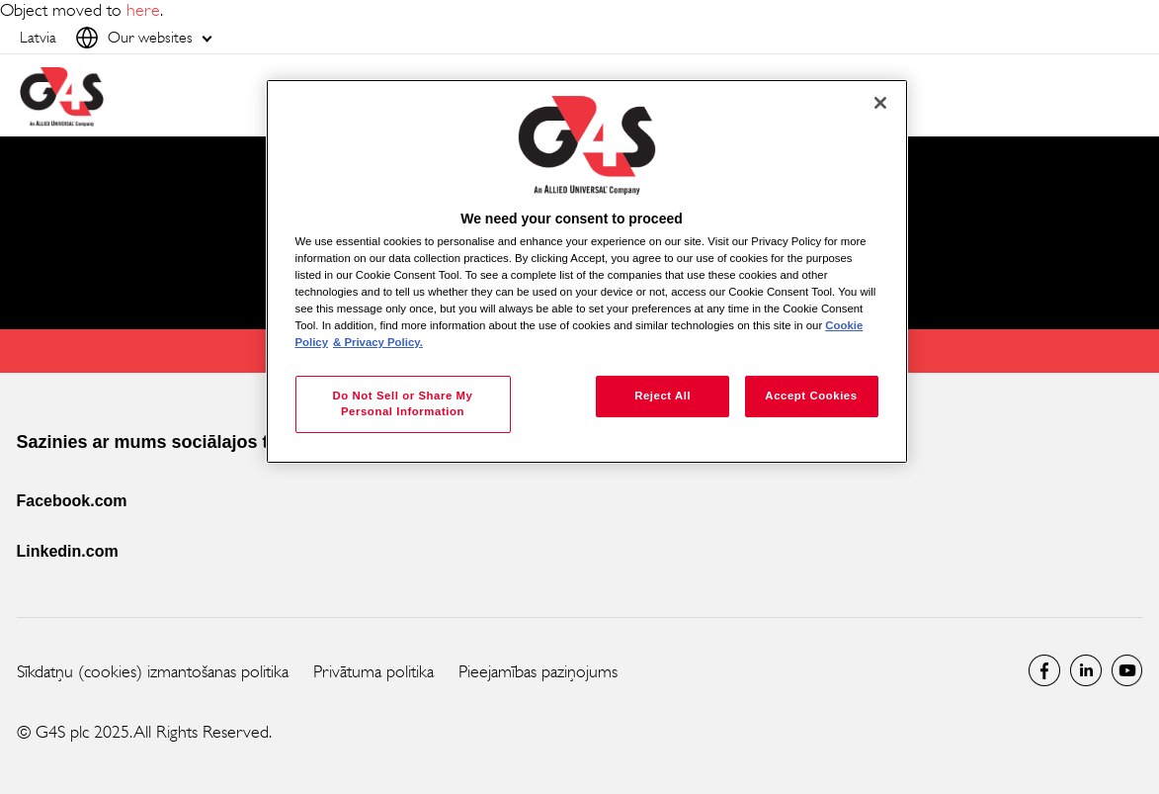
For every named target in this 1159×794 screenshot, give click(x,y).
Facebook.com (72, 500)
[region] (587, 271)
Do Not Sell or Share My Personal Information (402, 403)
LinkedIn (1086, 670)
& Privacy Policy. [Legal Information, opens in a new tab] (378, 342)
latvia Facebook (1044, 670)
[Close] (880, 103)
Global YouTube (1127, 670)
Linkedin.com (68, 551)
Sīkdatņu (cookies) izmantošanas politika (153, 671)
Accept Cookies (811, 395)
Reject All (662, 395)
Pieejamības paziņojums (538, 671)
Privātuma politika (373, 671)
